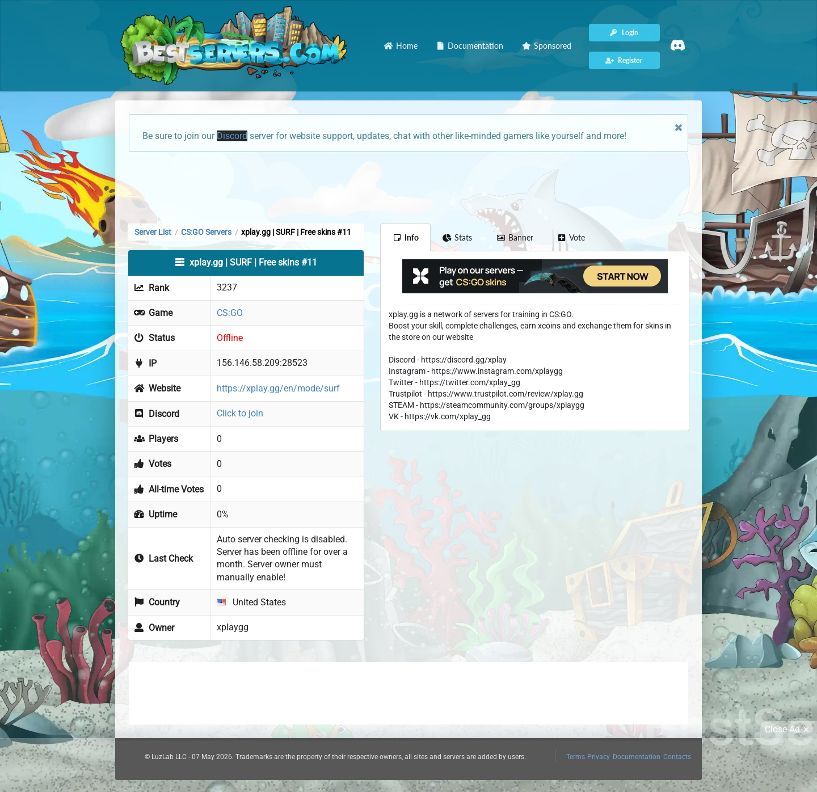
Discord (232, 135)
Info (405, 237)
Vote (571, 237)
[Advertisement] (408, 186)
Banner (514, 237)
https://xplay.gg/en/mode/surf (278, 388)
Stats (458, 237)
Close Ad (788, 729)
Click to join (240, 413)
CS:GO (230, 312)
